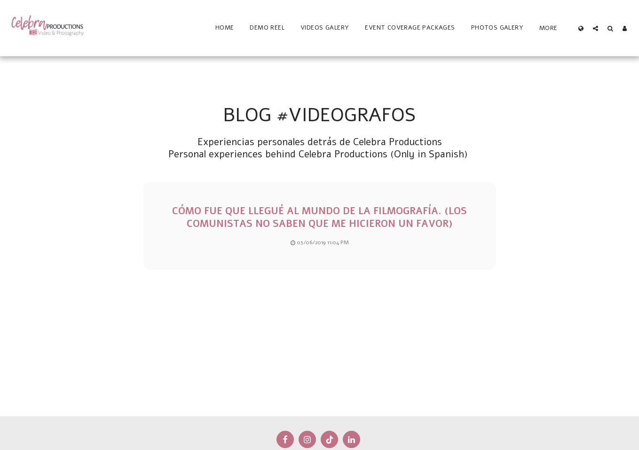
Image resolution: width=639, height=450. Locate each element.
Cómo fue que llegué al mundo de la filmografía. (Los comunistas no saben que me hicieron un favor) (319, 217)
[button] (595, 28)
